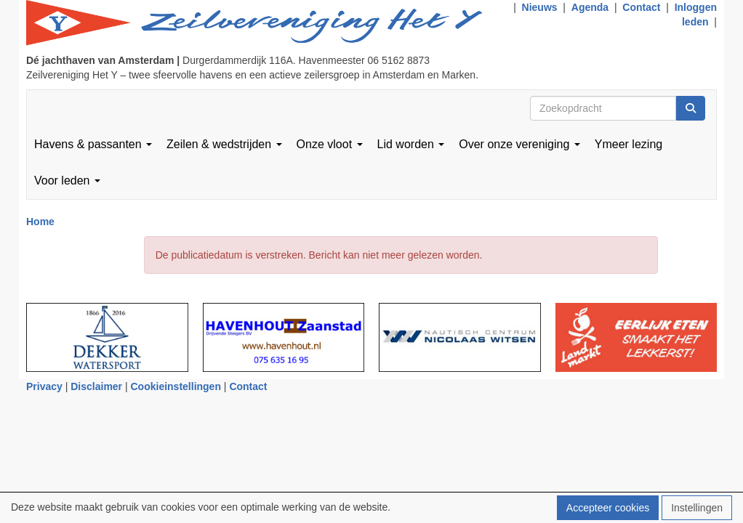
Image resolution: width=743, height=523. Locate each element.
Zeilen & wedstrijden (224, 144)
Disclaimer (96, 386)
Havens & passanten (93, 144)
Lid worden (411, 144)
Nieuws (540, 7)
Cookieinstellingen (176, 386)
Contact (641, 7)
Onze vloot (330, 144)
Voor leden (67, 180)
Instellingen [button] (697, 508)
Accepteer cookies (607, 508)
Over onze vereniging (519, 144)
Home (40, 221)
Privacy (44, 386)
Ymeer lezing (628, 144)
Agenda (590, 7)
